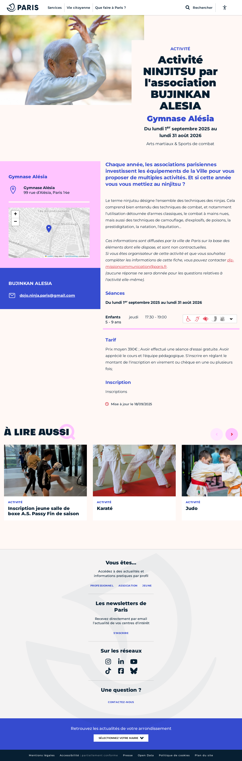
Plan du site (204, 755)
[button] (48, 229)
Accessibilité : (89, 755)
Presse (128, 755)
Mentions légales (42, 755)
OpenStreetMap (71, 256)
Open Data (146, 755)
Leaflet (49, 256)
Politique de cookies (174, 755)
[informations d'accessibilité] (210, 319)
